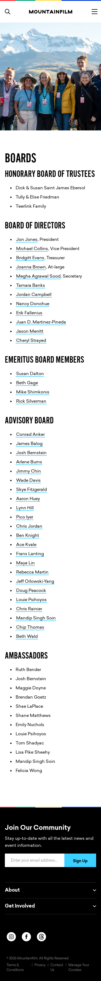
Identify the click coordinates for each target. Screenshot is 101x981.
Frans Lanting (30, 554)
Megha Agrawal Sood (38, 276)
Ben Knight (27, 536)
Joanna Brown (31, 267)
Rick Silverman (31, 401)
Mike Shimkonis (32, 392)
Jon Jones (26, 240)
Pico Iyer (24, 517)
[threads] (41, 936)
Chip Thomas (30, 627)
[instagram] (11, 936)
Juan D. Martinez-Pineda (41, 322)
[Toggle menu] (94, 11)
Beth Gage (27, 383)
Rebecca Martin (32, 572)
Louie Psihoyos (31, 600)
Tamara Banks (30, 286)
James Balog (29, 444)
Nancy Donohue (32, 304)
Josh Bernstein (31, 453)
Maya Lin (25, 563)
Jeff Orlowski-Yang (35, 581)
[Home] (50, 11)
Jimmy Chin (28, 471)
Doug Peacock (31, 591)
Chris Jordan (29, 526)
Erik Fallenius (29, 313)
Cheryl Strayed (31, 341)
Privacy (40, 965)
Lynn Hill (25, 508)
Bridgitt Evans (30, 258)
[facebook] (26, 936)
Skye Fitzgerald (31, 490)
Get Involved (50, 906)
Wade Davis (28, 480)
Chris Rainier (29, 609)
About (50, 890)
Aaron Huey (28, 499)
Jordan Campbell (33, 295)
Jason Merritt (29, 331)
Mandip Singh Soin (36, 618)
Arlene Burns (29, 462)
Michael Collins (32, 249)
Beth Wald (27, 637)
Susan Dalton (30, 374)
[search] (7, 11)
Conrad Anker (30, 435)
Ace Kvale (26, 545)
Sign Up (80, 861)
